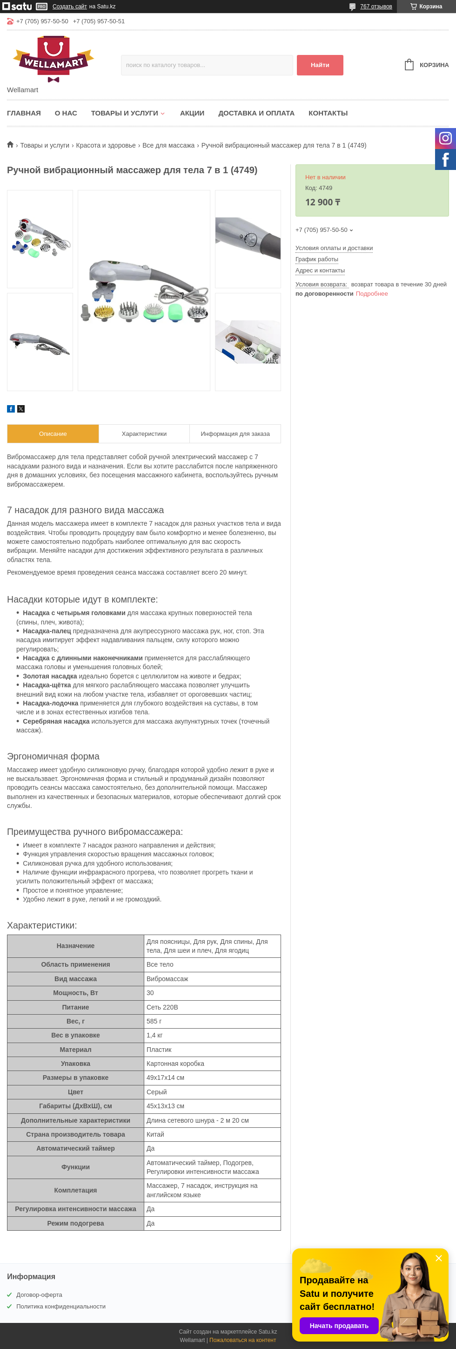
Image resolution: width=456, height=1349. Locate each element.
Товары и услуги (124, 112)
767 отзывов (376, 6)
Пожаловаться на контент (242, 1340)
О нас (66, 112)
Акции (192, 112)
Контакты (328, 112)
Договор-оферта (39, 1294)
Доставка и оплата (256, 112)
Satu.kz (267, 1332)
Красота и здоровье (106, 145)
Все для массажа (168, 145)
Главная (24, 112)
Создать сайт (70, 6)
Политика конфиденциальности (61, 1306)
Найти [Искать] (320, 64)
